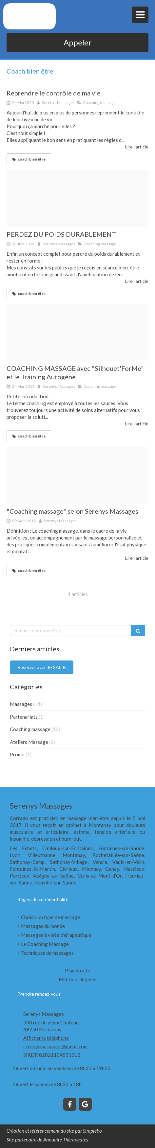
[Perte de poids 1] (77, 198)
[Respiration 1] (77, 332)
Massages (21, 704)
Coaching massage (30, 729)
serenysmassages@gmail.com (55, 1046)
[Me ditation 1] (77, 475)
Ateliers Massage (29, 742)
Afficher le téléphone (46, 1038)
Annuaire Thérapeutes (65, 1139)
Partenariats (24, 717)
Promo (17, 754)
